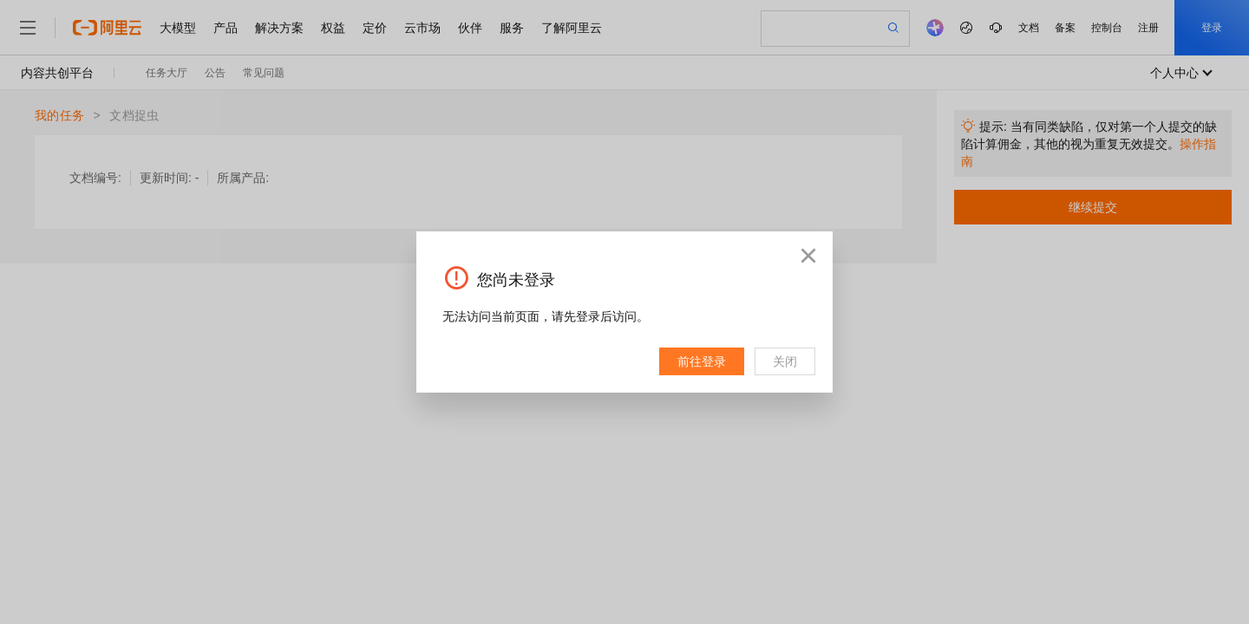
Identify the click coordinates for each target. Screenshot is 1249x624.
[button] (808, 256)
